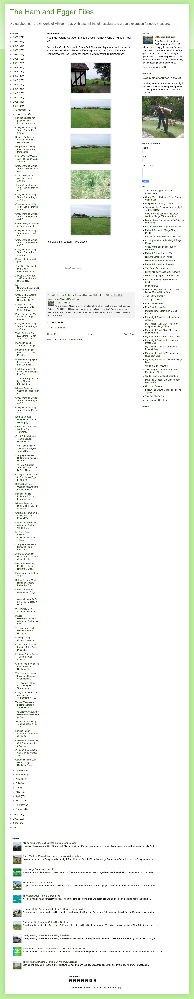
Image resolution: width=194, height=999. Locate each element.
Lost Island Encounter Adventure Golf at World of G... (26, 525)
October (20, 770)
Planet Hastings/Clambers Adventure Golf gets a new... (27, 620)
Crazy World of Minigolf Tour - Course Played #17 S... (26, 326)
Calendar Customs (154, 386)
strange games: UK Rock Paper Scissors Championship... (26, 556)
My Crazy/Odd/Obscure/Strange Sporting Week (27, 288)
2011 (16, 102)
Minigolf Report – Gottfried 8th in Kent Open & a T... (26, 506)
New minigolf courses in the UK (161, 77)
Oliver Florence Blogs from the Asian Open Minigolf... (26, 647)
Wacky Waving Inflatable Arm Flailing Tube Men (46, 935)
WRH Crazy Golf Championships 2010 (26, 610)
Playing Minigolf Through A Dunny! (25, 344)
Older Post (129, 334)
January (20, 809)
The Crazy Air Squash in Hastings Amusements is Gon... (27, 714)
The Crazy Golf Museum (157, 268)
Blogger (119, 987)
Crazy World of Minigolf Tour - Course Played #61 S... (26, 252)
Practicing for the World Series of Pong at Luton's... (26, 317)
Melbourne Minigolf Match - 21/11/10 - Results (25, 352)
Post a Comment (58, 328)
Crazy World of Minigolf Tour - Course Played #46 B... (26, 207)
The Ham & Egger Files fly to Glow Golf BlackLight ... (26, 381)
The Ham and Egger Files (52, 12)
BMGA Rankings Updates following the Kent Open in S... (26, 487)
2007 (16, 823)
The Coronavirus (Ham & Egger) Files (41, 896)
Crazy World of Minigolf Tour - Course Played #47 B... (26, 197)
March (19, 800)
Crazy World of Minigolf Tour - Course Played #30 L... (26, 130)
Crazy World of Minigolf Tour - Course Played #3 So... (26, 410)
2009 (16, 814)
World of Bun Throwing (156, 366)
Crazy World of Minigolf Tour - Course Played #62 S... (26, 242)
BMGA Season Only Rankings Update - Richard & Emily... (25, 566)
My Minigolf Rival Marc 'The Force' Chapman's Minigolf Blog (162, 325)
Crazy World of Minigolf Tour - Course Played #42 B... (26, 400)
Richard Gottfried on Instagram (160, 260)
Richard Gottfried (166, 37)
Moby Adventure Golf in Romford (39, 882)
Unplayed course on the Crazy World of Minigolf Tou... (27, 515)
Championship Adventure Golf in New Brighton (46, 922)
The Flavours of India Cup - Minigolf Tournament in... (25, 686)
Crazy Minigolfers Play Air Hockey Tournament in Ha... (26, 695)
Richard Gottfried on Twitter (158, 257)
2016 (16, 80)
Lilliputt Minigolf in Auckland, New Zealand (24, 178)
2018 (16, 71)
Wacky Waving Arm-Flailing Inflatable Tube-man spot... (25, 705)
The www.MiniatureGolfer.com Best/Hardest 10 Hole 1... (27, 600)
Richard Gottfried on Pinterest (159, 264)
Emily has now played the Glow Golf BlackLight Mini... (26, 362)
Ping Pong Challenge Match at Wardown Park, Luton (25, 149)
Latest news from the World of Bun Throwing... (25, 429)
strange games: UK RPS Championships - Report (27, 458)
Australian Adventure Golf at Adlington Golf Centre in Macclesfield (55, 948)
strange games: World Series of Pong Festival (26, 547)
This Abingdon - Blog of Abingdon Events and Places (161, 371)
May (18, 792)
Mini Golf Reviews (154, 303)
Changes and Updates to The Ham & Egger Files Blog (26, 477)
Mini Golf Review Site (155, 307)
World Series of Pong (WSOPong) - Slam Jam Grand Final (25, 336)
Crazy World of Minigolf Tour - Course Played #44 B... (26, 216)
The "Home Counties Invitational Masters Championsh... (25, 676)
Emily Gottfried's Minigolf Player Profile (164, 236)
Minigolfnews (151, 286)
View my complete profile (154, 67)
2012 (16, 97)
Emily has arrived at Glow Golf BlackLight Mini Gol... (26, 372)
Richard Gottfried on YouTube (159, 253)
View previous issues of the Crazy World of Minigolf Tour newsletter (161, 215)
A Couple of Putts (153, 299)
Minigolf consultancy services (159, 203)
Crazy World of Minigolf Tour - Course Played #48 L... (26, 188)
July (18, 783)
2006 (16, 827)
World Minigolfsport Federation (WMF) (164, 275)
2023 (16, 50)
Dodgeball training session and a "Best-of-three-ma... (26, 307)
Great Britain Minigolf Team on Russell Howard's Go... (25, 439)
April (18, 796)
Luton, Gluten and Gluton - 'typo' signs (25, 591)
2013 (16, 93)
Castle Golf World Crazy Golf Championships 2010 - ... (27, 743)
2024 (16, 46)
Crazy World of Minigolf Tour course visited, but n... (26, 233)
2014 (16, 89)
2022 (16, 54)
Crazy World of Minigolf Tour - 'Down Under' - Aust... (26, 168)
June (18, 787)
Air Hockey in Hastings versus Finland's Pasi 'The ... (26, 724)
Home (91, 334)
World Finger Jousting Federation (161, 376)
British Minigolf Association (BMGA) (162, 272)
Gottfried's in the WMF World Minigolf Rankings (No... (26, 762)
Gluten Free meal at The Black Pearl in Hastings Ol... (27, 666)
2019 (16, 67)
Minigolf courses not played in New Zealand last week (25, 120)
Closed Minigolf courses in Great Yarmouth (27, 224)
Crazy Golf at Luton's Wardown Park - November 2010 (25, 297)
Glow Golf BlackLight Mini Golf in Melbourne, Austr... (25, 269)
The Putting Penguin (155, 296)
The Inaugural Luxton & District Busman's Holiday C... (26, 631)
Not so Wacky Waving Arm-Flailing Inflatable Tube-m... (27, 159)
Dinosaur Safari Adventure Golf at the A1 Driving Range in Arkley (54, 909)
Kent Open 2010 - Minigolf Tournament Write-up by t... (26, 419)
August (19, 779)
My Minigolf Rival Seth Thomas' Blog (163, 336)
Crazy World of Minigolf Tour (67, 299)
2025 (16, 41)
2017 (16, 76)
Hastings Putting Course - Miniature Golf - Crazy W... (27, 657)
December (21, 110)
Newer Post (53, 334)
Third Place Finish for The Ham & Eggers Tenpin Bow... (25, 448)
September (21, 774)
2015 (16, 84)
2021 (16, 59)
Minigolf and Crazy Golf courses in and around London (49, 843)
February (20, 805)
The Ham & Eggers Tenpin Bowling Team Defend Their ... (26, 467)
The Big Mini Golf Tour (156, 400)
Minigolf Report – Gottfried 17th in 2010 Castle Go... (26, 733)
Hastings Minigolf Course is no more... (26, 639)
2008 (16, 819)
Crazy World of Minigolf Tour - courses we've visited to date (52, 856)
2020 (16, 63)
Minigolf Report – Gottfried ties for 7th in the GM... (27, 391)
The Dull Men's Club (155, 396)
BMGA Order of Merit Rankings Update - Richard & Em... (25, 583)
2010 (16, 106)
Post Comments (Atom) (71, 339)
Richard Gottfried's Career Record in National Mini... (24, 140)
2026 (16, 37)
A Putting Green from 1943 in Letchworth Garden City (25, 278)
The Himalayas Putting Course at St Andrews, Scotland (50, 962)
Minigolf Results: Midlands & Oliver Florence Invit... (25, 496)
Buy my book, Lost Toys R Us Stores (163, 226)
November (21, 114)
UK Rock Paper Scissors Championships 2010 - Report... (26, 536)
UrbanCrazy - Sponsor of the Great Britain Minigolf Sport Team (162, 291)
